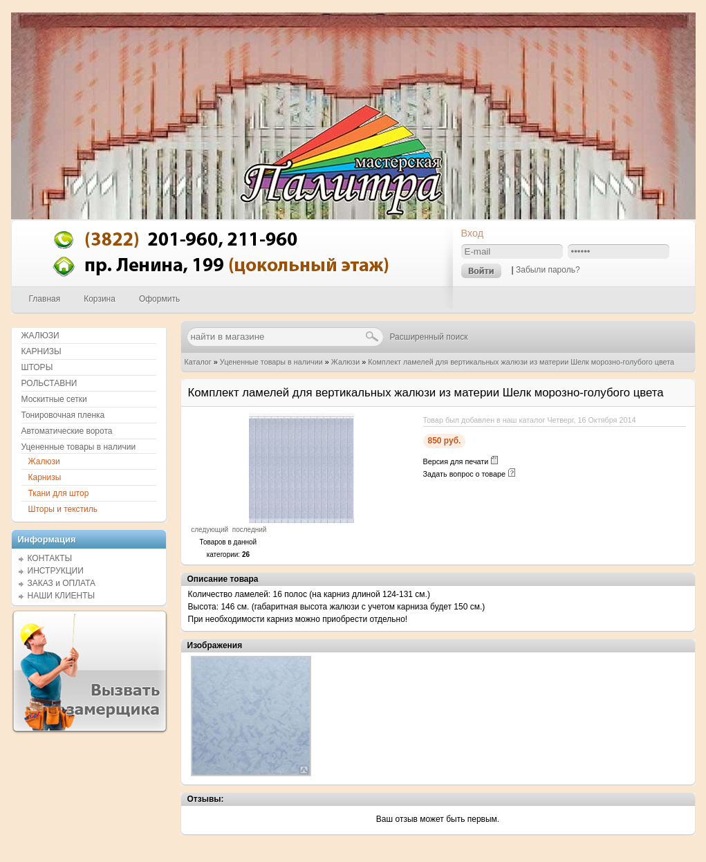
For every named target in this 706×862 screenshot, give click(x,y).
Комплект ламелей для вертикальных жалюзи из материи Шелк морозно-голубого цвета (521, 362)
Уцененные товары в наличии (271, 362)
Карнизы (45, 477)
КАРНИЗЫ (41, 351)
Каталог (198, 362)
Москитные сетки (54, 399)
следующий (209, 529)
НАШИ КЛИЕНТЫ (61, 595)
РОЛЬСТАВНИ (49, 383)
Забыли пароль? (548, 270)
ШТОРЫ (37, 367)
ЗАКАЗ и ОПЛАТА (62, 583)
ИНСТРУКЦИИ (56, 571)
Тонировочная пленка (63, 415)
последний (249, 529)
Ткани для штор (58, 493)
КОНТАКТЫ (50, 558)
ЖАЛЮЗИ (40, 335)
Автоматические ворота (67, 431)
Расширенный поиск (429, 337)
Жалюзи (345, 362)
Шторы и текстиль (63, 509)
